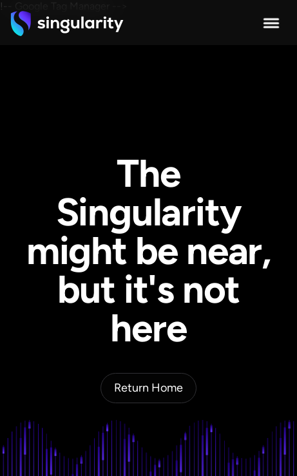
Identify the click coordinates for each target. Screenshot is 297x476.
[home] (67, 23)
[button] (271, 23)
